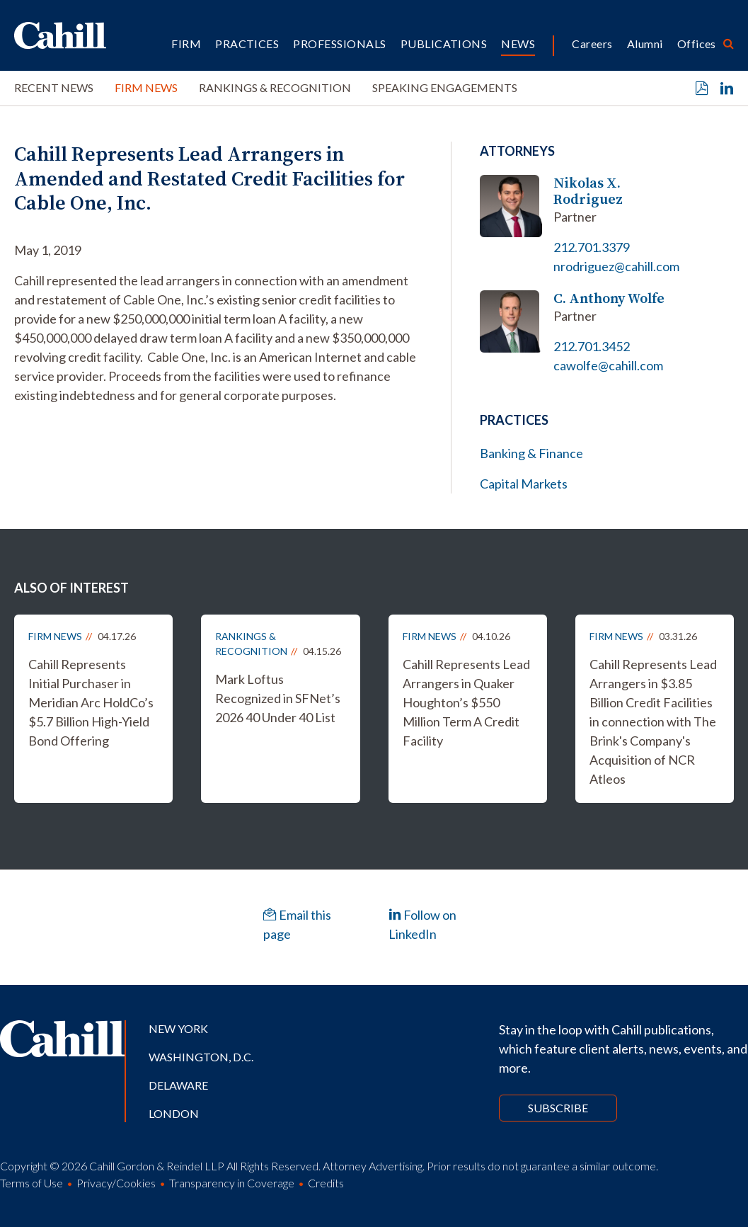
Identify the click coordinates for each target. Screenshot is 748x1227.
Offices (696, 43)
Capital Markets (524, 483)
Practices (247, 43)
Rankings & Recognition (275, 87)
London (174, 1113)
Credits (326, 1182)
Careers (592, 43)
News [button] (518, 43)
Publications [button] (444, 43)
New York (178, 1028)
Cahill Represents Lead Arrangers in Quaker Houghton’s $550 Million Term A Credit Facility (466, 702)
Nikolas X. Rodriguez (588, 191)
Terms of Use (31, 1182)
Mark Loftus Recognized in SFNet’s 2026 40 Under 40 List (277, 698)
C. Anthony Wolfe (608, 298)
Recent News (53, 87)
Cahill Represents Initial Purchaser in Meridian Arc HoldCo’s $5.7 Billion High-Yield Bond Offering (91, 702)
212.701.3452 (591, 346)
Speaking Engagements (444, 87)
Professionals (339, 43)
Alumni (645, 43)
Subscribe (558, 1107)
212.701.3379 (591, 247)
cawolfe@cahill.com (608, 365)
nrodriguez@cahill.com (616, 266)
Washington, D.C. (201, 1056)
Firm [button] (186, 43)
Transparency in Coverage (231, 1182)
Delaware (178, 1085)
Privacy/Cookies (116, 1182)
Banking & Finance (531, 453)
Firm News (146, 87)
